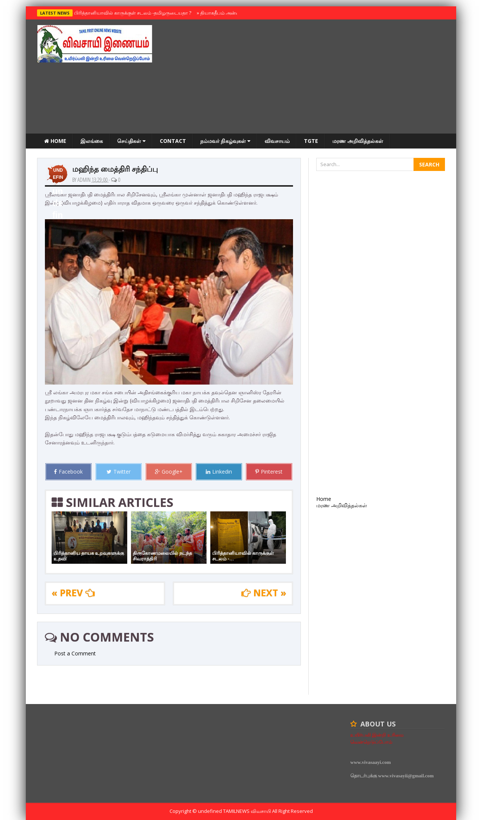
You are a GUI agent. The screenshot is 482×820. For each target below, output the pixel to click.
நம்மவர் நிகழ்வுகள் (225, 140)
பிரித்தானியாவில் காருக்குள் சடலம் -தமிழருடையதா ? (131, 12)
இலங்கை (91, 140)
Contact (173, 140)
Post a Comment (75, 653)
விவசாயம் (277, 140)
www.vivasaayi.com (370, 762)
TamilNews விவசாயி (247, 811)
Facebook (68, 471)
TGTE (311, 140)
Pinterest (269, 471)
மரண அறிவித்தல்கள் (357, 140)
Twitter (119, 471)
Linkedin (219, 471)
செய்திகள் (131, 140)
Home (55, 140)
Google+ (169, 471)
